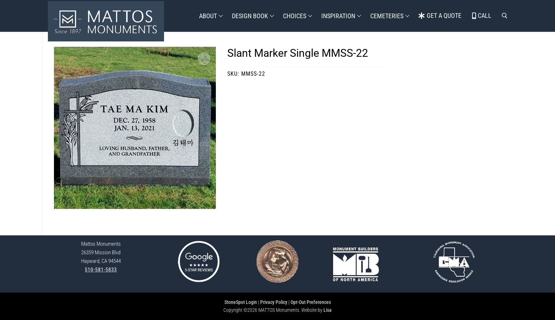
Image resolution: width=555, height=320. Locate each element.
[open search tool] (504, 16)
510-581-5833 (101, 269)
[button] (204, 58)
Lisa (327, 310)
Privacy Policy (273, 302)
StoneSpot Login (240, 302)
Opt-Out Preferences (311, 302)
